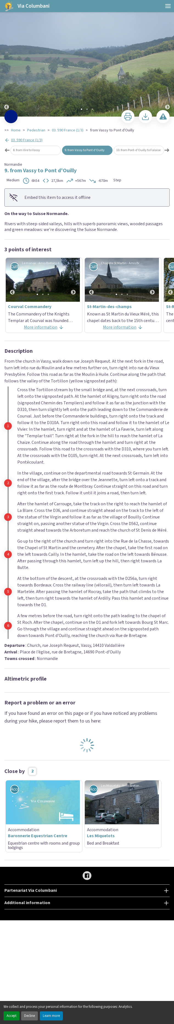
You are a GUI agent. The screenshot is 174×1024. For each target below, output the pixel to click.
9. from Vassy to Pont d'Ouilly (84, 150)
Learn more (51, 1015)
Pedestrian (36, 130)
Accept (11, 1015)
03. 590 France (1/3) (67, 130)
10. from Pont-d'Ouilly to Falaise (138, 150)
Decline (29, 1015)
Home (16, 130)
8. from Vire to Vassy (26, 150)
